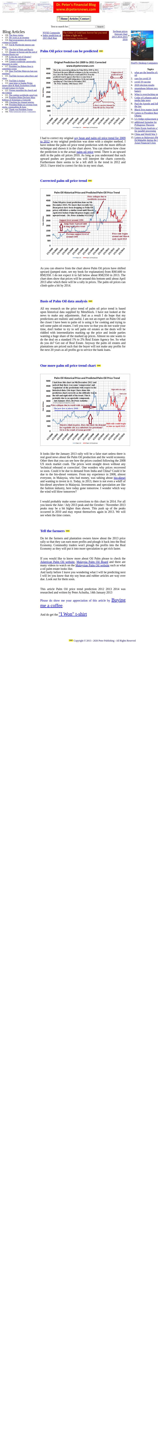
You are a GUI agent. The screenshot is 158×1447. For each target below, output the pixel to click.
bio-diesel (120, 477)
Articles (73, 18)
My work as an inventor (19, 38)
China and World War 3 (146, 134)
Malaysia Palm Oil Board (92, 562)
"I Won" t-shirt (73, 614)
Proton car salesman (17, 59)
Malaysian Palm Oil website (93, 565)
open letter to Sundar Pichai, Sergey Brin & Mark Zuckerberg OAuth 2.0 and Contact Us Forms (19, 85)
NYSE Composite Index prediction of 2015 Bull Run (52, 35)
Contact (84, 18)
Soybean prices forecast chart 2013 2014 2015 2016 (119, 35)
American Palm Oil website (57, 562)
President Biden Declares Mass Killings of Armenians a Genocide (18, 98)
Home (64, 18)
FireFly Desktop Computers (144, 63)
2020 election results (144, 85)
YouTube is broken (17, 81)
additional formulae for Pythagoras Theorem (146, 123)
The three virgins (16, 35)
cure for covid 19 (143, 78)
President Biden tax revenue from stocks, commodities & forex (19, 106)
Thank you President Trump (21, 109)
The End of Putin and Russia (21, 49)
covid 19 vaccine (143, 82)
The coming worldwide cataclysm (23, 95)
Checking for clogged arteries (21, 102)
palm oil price (84, 151)
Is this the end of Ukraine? (20, 57)
